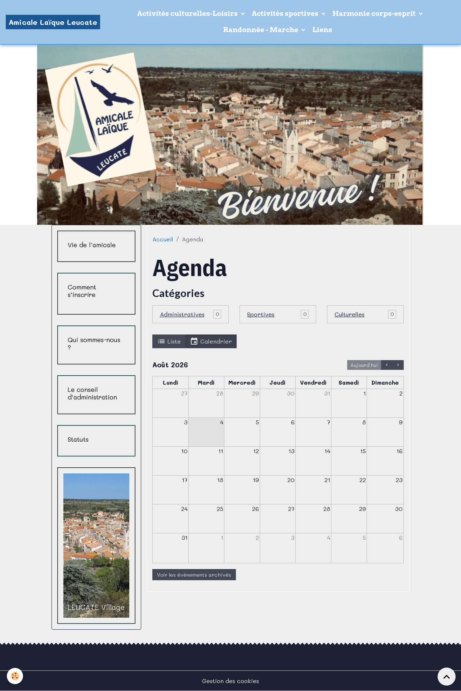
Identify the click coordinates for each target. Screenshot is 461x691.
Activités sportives (286, 13)
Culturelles (349, 314)
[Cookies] (15, 676)
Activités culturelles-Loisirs (188, 13)
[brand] (53, 22)
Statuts (78, 439)
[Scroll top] (447, 677)
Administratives (182, 314)
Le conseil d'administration (92, 393)
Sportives (260, 314)
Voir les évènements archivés (194, 574)
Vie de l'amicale (92, 245)
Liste (169, 341)
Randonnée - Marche (261, 30)
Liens (322, 30)
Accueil (162, 239)
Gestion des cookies (230, 681)
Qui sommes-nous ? (94, 343)
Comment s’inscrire (82, 290)
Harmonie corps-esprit (374, 13)
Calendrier (211, 341)
